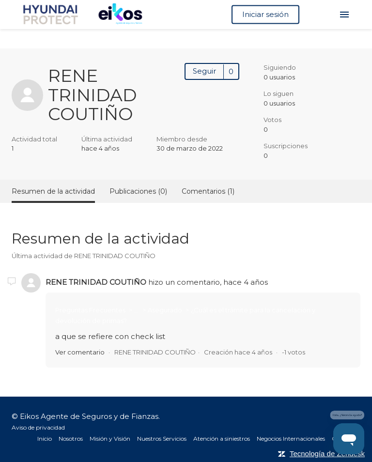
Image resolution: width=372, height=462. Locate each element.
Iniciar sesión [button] (265, 14)
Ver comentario (80, 352)
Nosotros (71, 438)
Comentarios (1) (208, 191)
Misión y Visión (110, 438)
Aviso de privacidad (38, 427)
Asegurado (166, 310)
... (136, 310)
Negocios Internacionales (291, 438)
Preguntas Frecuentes (91, 310)
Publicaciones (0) (138, 191)
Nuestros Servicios (161, 438)
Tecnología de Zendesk (327, 453)
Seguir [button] (204, 71)
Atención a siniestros (221, 438)
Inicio (44, 438)
